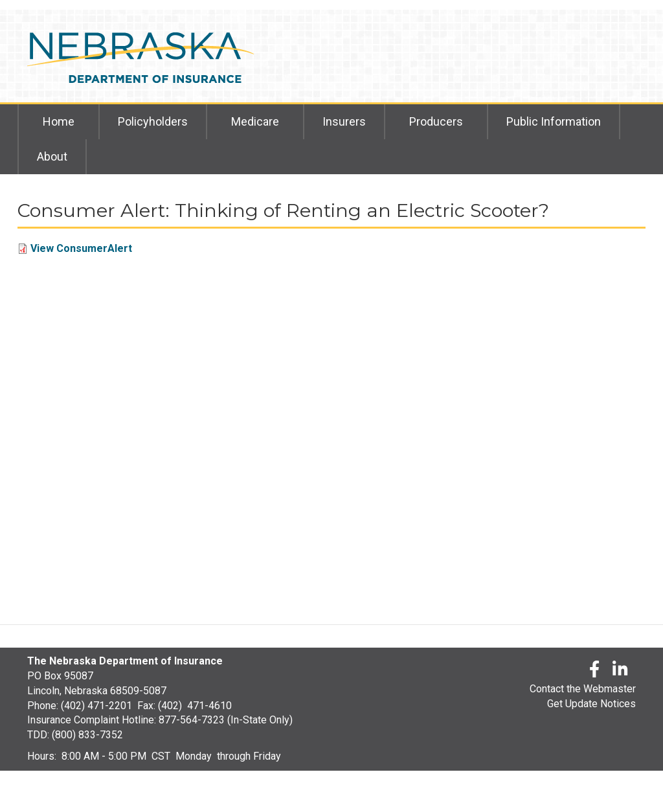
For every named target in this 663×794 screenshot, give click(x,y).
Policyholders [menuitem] (153, 121)
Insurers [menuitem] (344, 121)
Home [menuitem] (58, 121)
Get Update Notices (591, 704)
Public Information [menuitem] (553, 121)
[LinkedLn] (620, 671)
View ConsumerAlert (81, 248)
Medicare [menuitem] (255, 121)
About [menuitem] (52, 156)
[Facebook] (594, 671)
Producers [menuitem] (436, 121)
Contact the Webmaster (583, 689)
